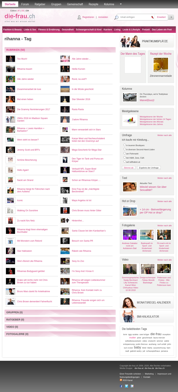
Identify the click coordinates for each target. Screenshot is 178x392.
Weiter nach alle (164, 135)
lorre (125, 334)
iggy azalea (133, 334)
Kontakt (146, 377)
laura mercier (159, 338)
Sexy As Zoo (78, 261)
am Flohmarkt (132, 154)
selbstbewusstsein (133, 341)
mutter (132, 337)
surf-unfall (161, 344)
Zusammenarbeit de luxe (29, 89)
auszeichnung (159, 348)
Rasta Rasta (78, 109)
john (169, 344)
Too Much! (22, 59)
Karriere (108, 29)
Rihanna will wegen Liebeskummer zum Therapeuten (88, 281)
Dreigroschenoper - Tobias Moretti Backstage (148, 280)
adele (166, 341)
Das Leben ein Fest (162, 29)
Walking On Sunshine (27, 210)
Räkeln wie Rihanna (81, 251)
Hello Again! (23, 170)
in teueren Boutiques (135, 145)
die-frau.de (149, 368)
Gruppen (56, 4)
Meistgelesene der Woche (151, 117)
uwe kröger (144, 334)
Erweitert (161, 17)
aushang (152, 344)
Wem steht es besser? (28, 139)
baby (137, 347)
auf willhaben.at (133, 162)
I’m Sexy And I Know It (82, 271)
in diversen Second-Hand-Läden (140, 149)
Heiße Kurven (78, 69)
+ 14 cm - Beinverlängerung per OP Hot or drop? (155, 211)
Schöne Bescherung (27, 160)
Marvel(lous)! (147, 100)
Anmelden (103, 17)
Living (117, 29)
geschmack (147, 338)
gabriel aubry (136, 351)
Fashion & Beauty (12, 29)
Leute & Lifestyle (131, 29)
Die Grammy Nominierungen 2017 (33, 109)
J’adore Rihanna (79, 119)
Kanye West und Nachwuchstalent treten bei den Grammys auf (88, 139)
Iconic (20, 200)
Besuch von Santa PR (82, 241)
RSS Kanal (126, 380)
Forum (25, 4)
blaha (149, 348)
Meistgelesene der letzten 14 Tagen (155, 119)
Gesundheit (68, 29)
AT (19, 11)
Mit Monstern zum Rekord (29, 241)
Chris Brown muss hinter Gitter (86, 210)
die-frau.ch (160, 368)
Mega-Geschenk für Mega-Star (87, 150)
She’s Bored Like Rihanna (29, 261)
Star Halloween (24, 251)
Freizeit (146, 29)
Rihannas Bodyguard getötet (31, 271)
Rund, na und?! (79, 79)
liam (168, 348)
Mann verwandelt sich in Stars (86, 129)
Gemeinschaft (75, 4)
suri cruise (128, 348)
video (144, 341)
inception (166, 334)
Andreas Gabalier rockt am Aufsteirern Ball (130, 245)
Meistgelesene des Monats (152, 122)
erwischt (151, 341)
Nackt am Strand (25, 180)
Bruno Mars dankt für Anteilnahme (33, 291)
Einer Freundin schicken (130, 374)
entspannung (129, 344)
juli (144, 351)
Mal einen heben (25, 99)
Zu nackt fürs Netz (26, 220)
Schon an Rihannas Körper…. (86, 180)
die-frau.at (138, 368)
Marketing (149, 374)
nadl (127, 351)
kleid (144, 348)
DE (23, 11)
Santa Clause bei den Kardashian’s (89, 230)
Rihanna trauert (24, 69)
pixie (139, 338)
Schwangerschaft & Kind (88, 29)
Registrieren (88, 17)
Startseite (10, 4)
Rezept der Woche (160, 53)
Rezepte (93, 4)
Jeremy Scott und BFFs (28, 150)
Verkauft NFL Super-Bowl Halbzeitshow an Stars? (84, 170)
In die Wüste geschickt (82, 89)
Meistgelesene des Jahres (151, 124)
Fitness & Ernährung (49, 29)
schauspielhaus (153, 351)
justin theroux (141, 344)
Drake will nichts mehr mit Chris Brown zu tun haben (32, 281)
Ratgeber (40, 4)
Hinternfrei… (78, 220)
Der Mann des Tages (133, 53)
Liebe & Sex (30, 29)
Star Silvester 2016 (81, 99)
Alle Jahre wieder (25, 79)
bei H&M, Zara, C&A (135, 158)
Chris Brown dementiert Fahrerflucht (34, 301)
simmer (160, 341)
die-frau (155, 334)
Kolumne (109, 4)
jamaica (164, 351)
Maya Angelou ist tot (81, 200)
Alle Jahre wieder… (81, 59)
